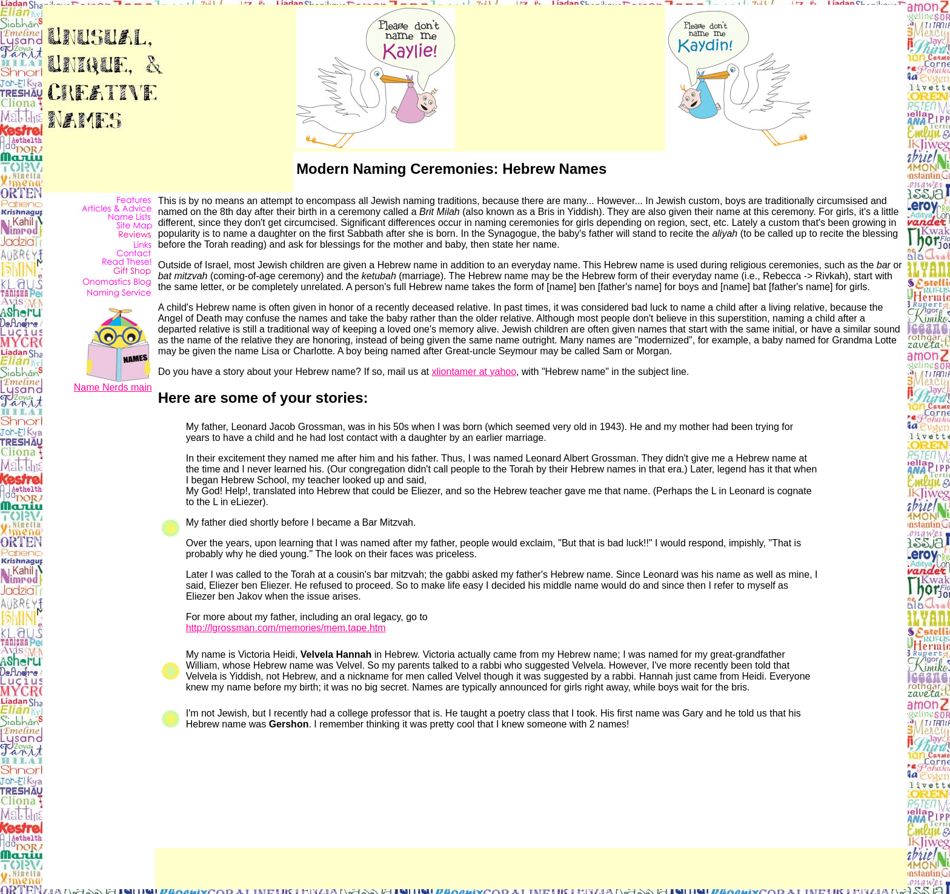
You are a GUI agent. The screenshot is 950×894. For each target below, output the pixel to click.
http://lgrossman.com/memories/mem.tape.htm (286, 628)
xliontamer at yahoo (473, 371)
